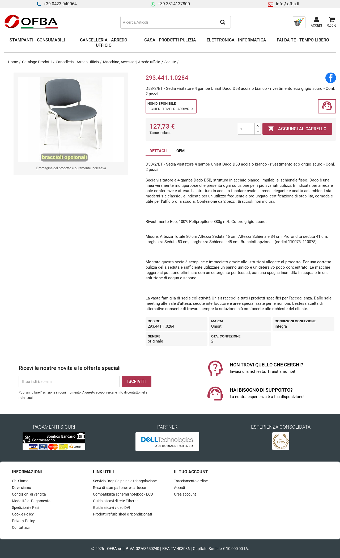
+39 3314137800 (174, 3)
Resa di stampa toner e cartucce (119, 487)
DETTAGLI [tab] (158, 151)
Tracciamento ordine (191, 481)
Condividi (330, 78)
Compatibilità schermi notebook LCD (123, 494)
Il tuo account (191, 471)
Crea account (185, 494)
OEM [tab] (180, 151)
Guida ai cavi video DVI (111, 507)
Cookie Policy (23, 514)
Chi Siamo (20, 481)
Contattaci (20, 527)
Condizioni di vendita (29, 494)
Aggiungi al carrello (297, 128)
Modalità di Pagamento (31, 501)
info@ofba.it (287, 3)
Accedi (179, 487)
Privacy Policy (23, 521)
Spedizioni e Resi (25, 507)
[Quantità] (246, 129)
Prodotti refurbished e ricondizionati (122, 514)
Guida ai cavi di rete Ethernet (116, 501)
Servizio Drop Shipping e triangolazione (125, 481)
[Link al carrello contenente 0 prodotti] (331, 22)
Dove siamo (21, 487)
